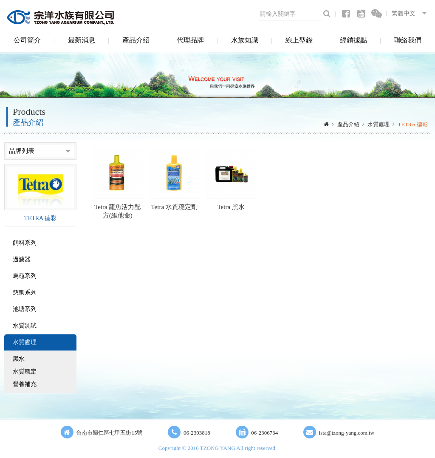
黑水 (19, 359)
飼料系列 (25, 243)
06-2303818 (197, 433)
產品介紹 (136, 40)
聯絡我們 (407, 40)
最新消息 (81, 40)
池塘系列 (25, 309)
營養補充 (25, 384)
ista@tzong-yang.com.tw (346, 433)
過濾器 (22, 259)
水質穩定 (25, 371)
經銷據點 (353, 40)
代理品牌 (190, 40)
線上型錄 (299, 40)
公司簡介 (27, 40)
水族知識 (244, 40)
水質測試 (25, 325)
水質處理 (378, 124)
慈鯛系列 (25, 292)
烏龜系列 (25, 276)
